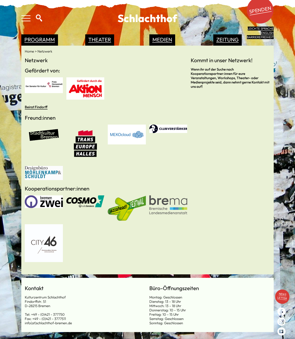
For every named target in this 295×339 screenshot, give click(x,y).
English (267, 33)
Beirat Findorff (36, 107)
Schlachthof (147, 18)
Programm (39, 39)
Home (30, 51)
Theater (99, 39)
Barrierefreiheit (260, 37)
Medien (162, 39)
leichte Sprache (261, 28)
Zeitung (227, 39)
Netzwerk (44, 51)
